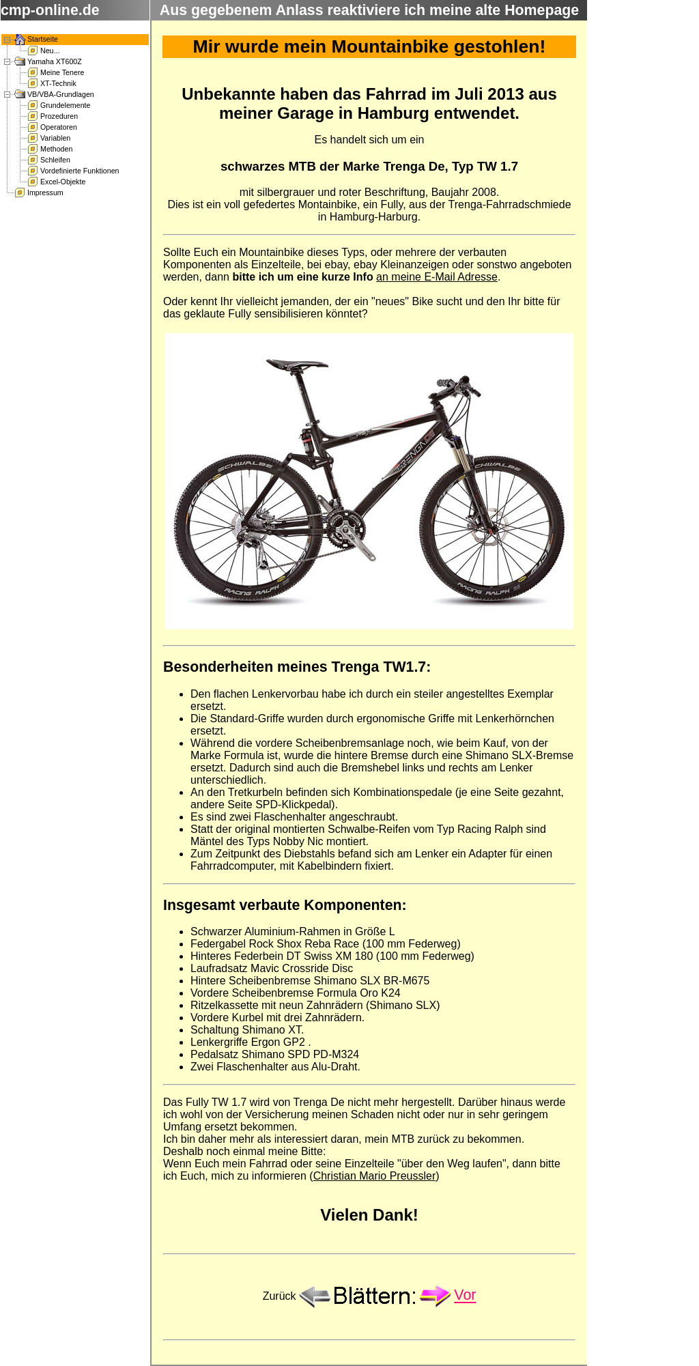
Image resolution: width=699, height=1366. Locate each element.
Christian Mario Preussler (374, 1176)
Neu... (49, 50)
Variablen (55, 138)
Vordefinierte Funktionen (79, 171)
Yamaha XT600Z (54, 61)
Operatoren (58, 127)
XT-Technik (58, 83)
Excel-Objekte (62, 181)
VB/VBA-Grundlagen (60, 94)
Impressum (45, 192)
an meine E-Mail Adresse (437, 277)
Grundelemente (65, 105)
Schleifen (55, 160)
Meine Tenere (62, 72)
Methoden (56, 149)
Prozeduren (59, 116)
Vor (465, 1295)
